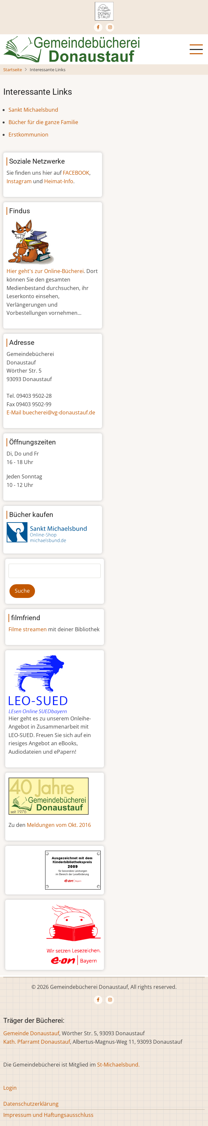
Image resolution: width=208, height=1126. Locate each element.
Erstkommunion (28, 134)
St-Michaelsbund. (118, 1064)
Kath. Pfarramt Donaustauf (36, 1041)
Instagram (19, 181)
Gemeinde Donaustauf (31, 1033)
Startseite (12, 69)
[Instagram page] (110, 27)
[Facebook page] (98, 27)
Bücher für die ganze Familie (43, 122)
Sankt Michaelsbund (33, 109)
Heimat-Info (58, 181)
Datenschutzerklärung (31, 1103)
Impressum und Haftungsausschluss (48, 1114)
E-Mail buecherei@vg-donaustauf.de (51, 412)
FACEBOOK (76, 172)
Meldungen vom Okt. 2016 (59, 824)
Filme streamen (28, 629)
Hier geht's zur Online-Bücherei (45, 271)
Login (10, 1087)
